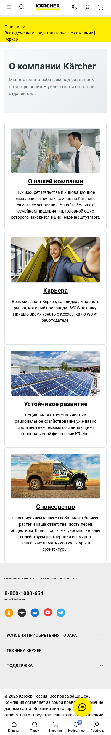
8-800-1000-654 (23, 593)
